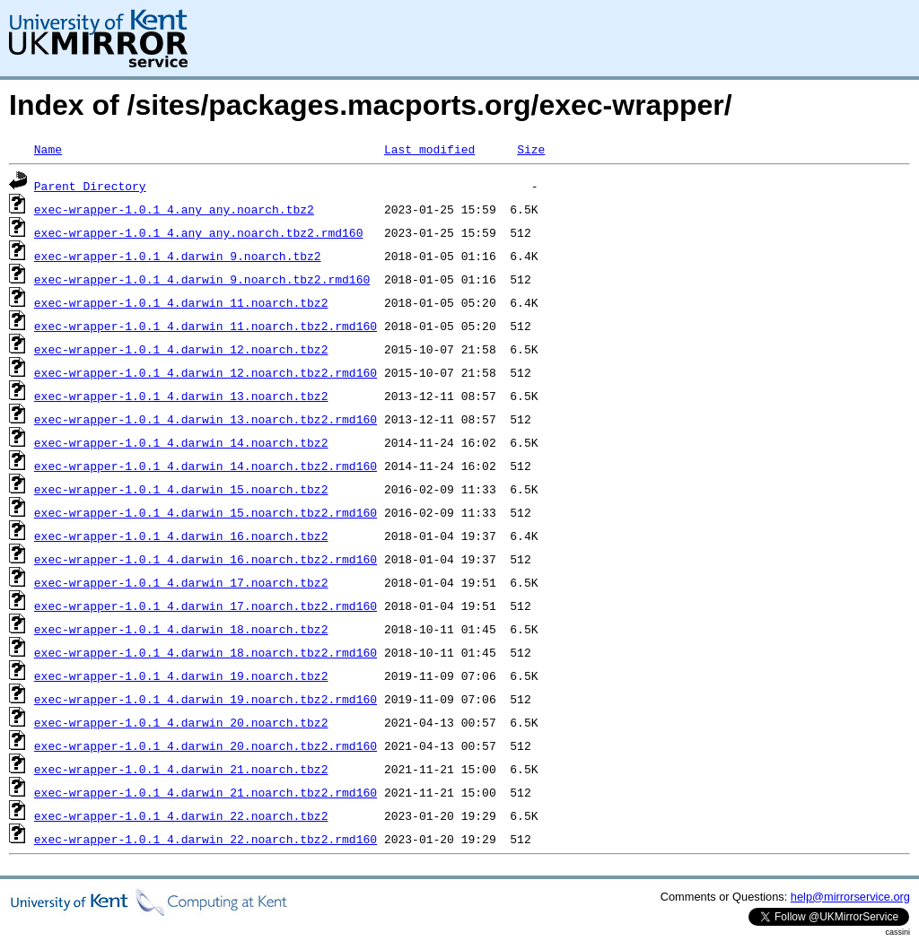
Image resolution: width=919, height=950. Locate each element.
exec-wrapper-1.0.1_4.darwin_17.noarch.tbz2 (181, 582)
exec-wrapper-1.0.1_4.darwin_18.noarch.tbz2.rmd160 (205, 652)
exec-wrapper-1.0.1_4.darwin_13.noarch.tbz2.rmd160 (205, 419)
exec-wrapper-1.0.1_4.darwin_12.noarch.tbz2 (181, 349)
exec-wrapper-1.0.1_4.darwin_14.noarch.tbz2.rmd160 (205, 466)
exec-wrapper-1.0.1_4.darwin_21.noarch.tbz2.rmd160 (205, 792)
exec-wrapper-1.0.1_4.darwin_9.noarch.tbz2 (177, 256)
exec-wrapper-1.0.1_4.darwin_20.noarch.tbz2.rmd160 (205, 745)
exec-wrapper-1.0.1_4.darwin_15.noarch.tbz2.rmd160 (205, 512)
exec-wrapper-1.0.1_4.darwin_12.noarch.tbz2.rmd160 (205, 372)
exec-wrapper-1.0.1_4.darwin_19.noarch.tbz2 (181, 675)
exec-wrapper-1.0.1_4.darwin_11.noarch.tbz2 (181, 302)
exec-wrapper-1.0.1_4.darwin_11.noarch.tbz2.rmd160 (205, 326)
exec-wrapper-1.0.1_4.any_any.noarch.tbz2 (174, 209)
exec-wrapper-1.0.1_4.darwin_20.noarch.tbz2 (181, 722)
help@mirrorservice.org (850, 896)
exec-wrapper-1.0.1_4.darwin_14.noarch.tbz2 (181, 442)
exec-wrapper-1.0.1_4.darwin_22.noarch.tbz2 (181, 815)
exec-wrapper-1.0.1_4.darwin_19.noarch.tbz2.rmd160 (205, 699)
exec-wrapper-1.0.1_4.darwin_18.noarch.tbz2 (181, 629)
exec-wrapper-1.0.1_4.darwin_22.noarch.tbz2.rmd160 (205, 839)
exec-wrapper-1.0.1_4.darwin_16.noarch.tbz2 (181, 535)
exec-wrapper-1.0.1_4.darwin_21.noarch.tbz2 (181, 769)
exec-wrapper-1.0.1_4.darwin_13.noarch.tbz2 (181, 396)
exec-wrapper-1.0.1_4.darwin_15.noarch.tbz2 (181, 489)
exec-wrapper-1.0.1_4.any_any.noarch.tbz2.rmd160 (198, 232)
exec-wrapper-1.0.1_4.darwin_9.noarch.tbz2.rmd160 (202, 279)
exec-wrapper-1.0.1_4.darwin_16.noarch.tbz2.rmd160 (205, 559)
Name (48, 149)
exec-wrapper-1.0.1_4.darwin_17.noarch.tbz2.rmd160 (205, 605)
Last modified (429, 149)
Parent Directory (90, 186)
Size (531, 149)
